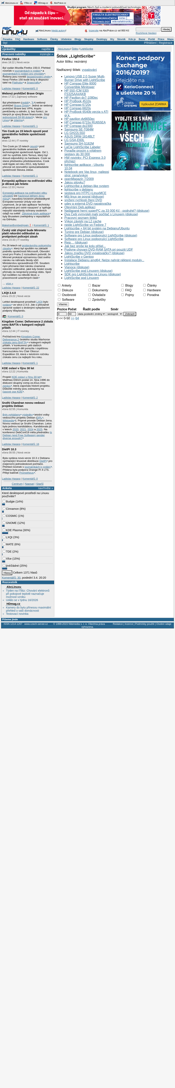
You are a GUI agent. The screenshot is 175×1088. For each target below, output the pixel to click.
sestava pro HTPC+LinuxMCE (85, 193)
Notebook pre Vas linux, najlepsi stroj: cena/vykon (86, 173)
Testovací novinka (17, 613)
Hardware (28, 39)
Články (54, 39)
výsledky (27, 414)
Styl (5, 42)
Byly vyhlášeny (11, 414)
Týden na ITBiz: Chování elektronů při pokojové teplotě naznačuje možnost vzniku (27, 593)
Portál (151, 39)
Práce (161, 39)
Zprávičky (8, 49)
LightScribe (86, 48)
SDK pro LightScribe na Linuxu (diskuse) (92, 274)
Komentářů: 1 (30, 126)
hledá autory (58, 30)
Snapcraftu (33, 82)
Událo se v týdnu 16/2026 (22, 600)
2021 (23, 429)
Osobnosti (67, 295)
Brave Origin (21, 105)
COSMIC (10, 515)
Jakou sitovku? (74, 182)
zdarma (18, 120)
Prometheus (26, 472)
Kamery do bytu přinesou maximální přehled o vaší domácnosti (28, 609)
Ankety (64, 285)
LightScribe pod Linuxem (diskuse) (88, 270)
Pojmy (127, 295)
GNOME (9, 522)
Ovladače (97, 295)
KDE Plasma (12, 530)
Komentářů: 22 (30, 287)
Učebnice (66, 39)
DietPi (42, 460)
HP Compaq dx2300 (78, 126)
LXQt (39, 301)
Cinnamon (11, 508)
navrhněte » (45, 488)
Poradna (7, 39)
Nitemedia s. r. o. (77, 623)
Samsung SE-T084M (79, 129)
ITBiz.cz (26, 3)
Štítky (75, 48)
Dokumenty (98, 290)
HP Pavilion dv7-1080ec (81, 97)
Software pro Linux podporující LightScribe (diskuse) (100, 235)
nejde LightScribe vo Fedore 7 (85, 225)
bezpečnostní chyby (39, 76)
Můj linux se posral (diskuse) (84, 196)
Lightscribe (71, 263)
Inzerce (129, 623)
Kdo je (132, 39)
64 (77, 318)
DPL (39, 417)
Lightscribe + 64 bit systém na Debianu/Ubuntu (96, 228)
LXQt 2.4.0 (9, 292)
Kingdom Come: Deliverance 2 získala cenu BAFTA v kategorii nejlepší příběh (27, 324)
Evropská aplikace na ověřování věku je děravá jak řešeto (27, 182)
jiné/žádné (11, 565)
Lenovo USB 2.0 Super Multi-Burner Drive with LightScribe (84, 78)
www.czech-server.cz (36, 623)
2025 (39, 429)
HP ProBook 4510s (77, 101)
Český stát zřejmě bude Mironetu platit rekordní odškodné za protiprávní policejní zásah (24, 233)
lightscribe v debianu (78, 189)
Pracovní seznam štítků (80, 217)
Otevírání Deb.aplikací (79, 207)
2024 (30, 429)
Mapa (170, 39)
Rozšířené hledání (146, 33)
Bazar (142, 39)
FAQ (17, 39)
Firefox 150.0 (10, 59)
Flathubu (17, 82)
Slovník (121, 39)
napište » (47, 49)
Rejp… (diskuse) (76, 242)
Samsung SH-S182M (79, 143)
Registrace (165, 42)
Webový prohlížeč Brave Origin (23, 93)
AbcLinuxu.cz (9, 3)
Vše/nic (63, 304)
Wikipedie (8, 420)
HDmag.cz (41, 3)
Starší (40, 483)
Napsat (29, 483)
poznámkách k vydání (28, 70)
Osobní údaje (163, 623)
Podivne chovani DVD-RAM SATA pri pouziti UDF (98, 249)
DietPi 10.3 (9, 449)
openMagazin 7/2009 (79, 179)
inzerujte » (46, 54)
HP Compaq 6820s (77, 108)
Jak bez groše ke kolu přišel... (85, 246)
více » (9, 283)
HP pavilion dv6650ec (79, 119)
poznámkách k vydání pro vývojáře (23, 73)
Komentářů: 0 (30, 88)
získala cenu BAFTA (15, 342)
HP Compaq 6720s (77, 104)
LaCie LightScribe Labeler (82, 147)
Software (42, 39)
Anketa (7, 488)
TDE (7, 551)
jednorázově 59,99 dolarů (18, 117)
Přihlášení (150, 42)
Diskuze (65, 290)
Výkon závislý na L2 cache (82, 221)
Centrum (17, 483)
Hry (112, 39)
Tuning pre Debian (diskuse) (84, 232)
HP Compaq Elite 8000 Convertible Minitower (80, 85)
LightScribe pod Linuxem (81, 278)
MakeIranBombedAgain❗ (17, 225)
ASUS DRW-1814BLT (79, 136)
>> (73, 318)
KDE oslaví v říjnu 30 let (18, 368)
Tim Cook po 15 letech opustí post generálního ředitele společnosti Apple (25, 134)
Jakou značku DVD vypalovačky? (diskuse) (94, 253)
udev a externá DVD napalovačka (87, 203)
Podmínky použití (144, 623)
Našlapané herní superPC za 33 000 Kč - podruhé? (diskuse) (106, 210)
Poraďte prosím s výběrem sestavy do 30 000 (82, 152)
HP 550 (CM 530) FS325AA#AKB (76, 92)
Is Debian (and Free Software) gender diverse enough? (27, 435)
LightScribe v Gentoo (79, 256)
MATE (8, 544)
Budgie (9, 501)
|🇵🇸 (4, 316)
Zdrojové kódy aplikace (35, 213)
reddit (25, 102)
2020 (15, 429)
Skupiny (88, 39)
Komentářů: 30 (11, 577)
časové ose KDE (12, 391)
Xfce (7, 558)
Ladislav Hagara (11, 88)
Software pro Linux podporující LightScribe (94, 239)
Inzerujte (94, 30)
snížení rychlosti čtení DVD (83, 200)
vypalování (89, 69)
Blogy (78, 39)
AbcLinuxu (13, 586)
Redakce (118, 623)
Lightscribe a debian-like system (86, 186)
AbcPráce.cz (58, 3)
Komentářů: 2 (30, 397)
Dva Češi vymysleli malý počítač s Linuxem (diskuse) (101, 214)
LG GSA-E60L (74, 140)
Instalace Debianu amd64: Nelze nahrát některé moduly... (104, 260)
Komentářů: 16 (30, 444)
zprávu (7, 385)
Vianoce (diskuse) (76, 267)
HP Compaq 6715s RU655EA (85, 122)
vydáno (7, 304)
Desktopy (101, 39)
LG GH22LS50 (74, 133)
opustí (33, 146)
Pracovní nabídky (14, 54)
